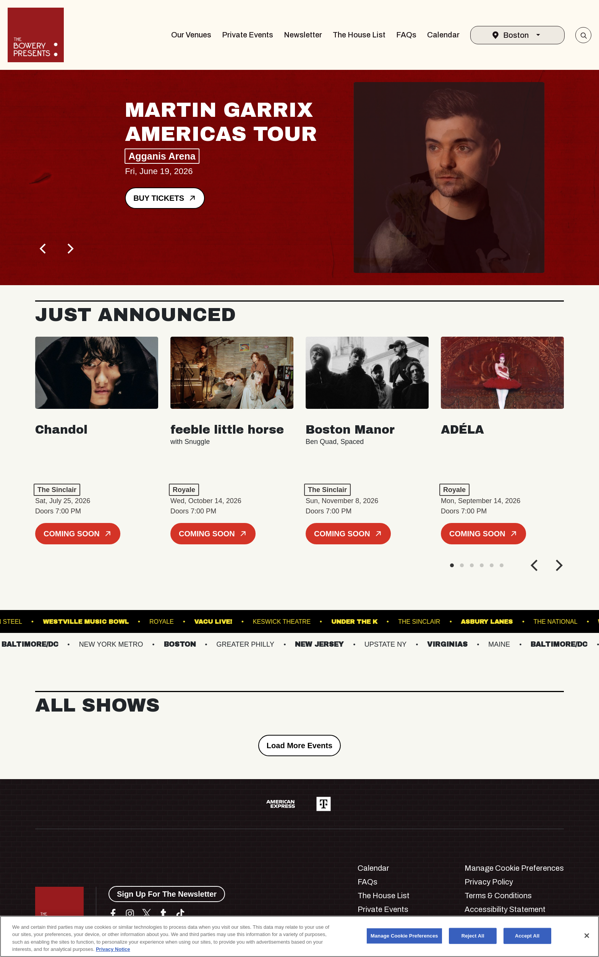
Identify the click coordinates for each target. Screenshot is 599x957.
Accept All (527, 936)
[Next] (69, 248)
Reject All (472, 936)
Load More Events (299, 745)
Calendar (443, 35)
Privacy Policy (489, 882)
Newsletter (303, 35)
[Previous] (43, 248)
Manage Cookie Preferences (514, 868)
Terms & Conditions (498, 895)
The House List (359, 35)
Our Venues (191, 35)
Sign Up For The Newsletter (167, 894)
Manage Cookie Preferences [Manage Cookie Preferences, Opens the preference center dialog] (404, 936)
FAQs (406, 35)
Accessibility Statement (505, 909)
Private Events (247, 35)
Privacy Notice (113, 949)
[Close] (586, 935)
